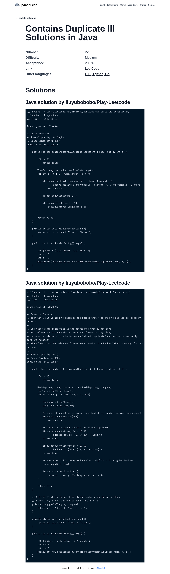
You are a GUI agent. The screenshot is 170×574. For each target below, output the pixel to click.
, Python (97, 74)
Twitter (143, 5)
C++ (88, 74)
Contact (151, 5)
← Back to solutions (26, 18)
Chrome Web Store (129, 5)
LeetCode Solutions (109, 5)
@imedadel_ (101, 568)
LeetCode (92, 68)
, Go (106, 74)
